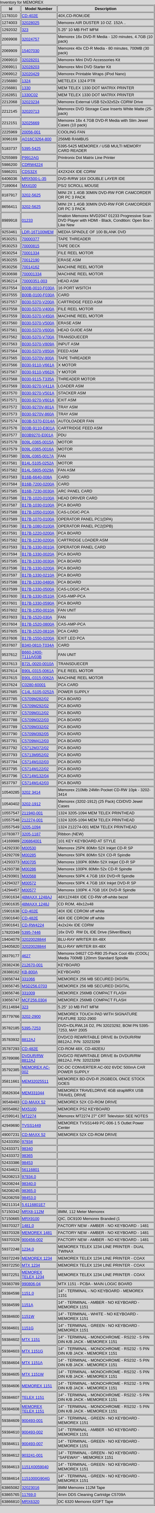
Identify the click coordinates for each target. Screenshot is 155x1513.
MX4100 (29, 185)
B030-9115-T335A (38, 379)
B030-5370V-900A (38, 358)
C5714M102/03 (35, 762)
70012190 (30, 260)
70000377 (30, 239)
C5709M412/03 (35, 741)
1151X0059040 (35, 1467)
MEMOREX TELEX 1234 (33, 1274)
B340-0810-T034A (38, 645)
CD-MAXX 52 (33, 1102)
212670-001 (32, 965)
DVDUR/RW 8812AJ (32, 1058)
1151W (28, 1316)
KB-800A (30, 972)
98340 (27, 1148)
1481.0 (28, 1225)
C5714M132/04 (35, 776)
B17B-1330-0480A (38, 582)
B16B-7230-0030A (38, 491)
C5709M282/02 (35, 699)
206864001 (32, 841)
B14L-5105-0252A (38, 463)
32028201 (30, 60)
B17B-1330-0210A (38, 575)
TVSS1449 (31, 1125)
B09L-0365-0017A (38, 456)
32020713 (30, 111)
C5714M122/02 (35, 769)
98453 (27, 1162)
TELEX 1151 (33, 1397)
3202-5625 (31, 195)
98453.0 (29, 1197)
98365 (27, 1155)
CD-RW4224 (33, 925)
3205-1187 (31, 834)
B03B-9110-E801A (38, 428)
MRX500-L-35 (34, 178)
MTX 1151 (31, 1339)
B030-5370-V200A (38, 302)
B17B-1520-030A (37, 617)
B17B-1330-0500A (38, 589)
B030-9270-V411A (38, 386)
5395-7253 (31, 1028)
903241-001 (32, 1455)
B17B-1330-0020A (38, 554)
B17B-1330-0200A (38, 568)
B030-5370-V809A (38, 344)
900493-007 (32, 1443)
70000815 (30, 246)
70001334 (30, 253)
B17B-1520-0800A (38, 624)
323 (25, 29)
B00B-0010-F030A (38, 288)
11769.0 (29, 1494)
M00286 (29, 869)
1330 (26, 88)
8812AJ (28, 1039)
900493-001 (32, 1420)
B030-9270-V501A (38, 393)
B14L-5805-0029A (38, 470)
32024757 (30, 39)
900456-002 (32, 1239)
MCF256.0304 (34, 1000)
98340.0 (29, 1183)
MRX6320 (30, 1501)
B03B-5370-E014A (38, 421)
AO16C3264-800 (37, 139)
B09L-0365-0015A (38, 442)
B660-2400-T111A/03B (32, 654)
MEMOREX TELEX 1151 (33, 1408)
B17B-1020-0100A (38, 498)
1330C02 (30, 95)
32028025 (30, 22)
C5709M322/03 (35, 720)
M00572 (29, 883)
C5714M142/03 (35, 783)
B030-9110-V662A (38, 372)
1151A (27, 1305)
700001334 (32, 274)
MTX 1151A (32, 1362)
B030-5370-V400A (38, 309)
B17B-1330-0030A (38, 561)
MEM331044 (33, 1093)
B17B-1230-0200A (38, 540)
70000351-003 (34, 281)
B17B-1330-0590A (38, 603)
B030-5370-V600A (38, 330)
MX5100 (29, 1109)
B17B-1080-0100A (38, 526)
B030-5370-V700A (38, 337)
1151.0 (28, 1293)
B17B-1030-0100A (38, 505)
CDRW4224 (32, 164)
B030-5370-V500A (38, 323)
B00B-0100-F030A (38, 295)
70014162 (30, 267)
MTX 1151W (33, 1374)
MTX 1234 (31, 1265)
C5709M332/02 (35, 727)
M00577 (29, 890)
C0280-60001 (34, 684)
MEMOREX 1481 (37, 1232)
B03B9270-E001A (37, 435)
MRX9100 (30, 1218)
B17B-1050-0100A (38, 512)
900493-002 (32, 1432)
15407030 (30, 50)
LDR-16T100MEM (38, 232)
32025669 (30, 123)
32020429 (30, 74)
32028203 (30, 67)
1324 (26, 81)
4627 (26, 956)
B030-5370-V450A (38, 316)
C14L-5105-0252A (38, 691)
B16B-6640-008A (37, 477)
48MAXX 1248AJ (37, 897)
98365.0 (29, 1190)
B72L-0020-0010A (38, 663)
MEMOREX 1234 (37, 1258)
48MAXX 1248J (35, 904)
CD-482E (30, 918)
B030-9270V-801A (38, 407)
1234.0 (28, 1249)
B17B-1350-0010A (38, 610)
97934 (27, 1141)
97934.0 (29, 1176)
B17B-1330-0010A (38, 547)
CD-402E (30, 15)
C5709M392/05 (35, 734)
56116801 (30, 1169)
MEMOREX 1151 (37, 1386)
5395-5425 (31, 148)
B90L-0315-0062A (38, 677)
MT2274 (29, 1116)
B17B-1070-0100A (38, 519)
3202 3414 (31, 792)
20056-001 (31, 132)
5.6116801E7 (33, 1204)
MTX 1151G (32, 1351)
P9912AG (30, 157)
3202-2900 (31, 1016)
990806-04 (31, 1284)
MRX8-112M (33, 1211)
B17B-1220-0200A (38, 533)
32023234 (30, 102)
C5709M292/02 (35, 706)
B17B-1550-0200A (38, 638)
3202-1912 (31, 804)
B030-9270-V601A (38, 400)
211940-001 (32, 813)
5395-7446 (31, 932)
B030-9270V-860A (38, 414)
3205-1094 (31, 827)
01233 (27, 220)
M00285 (29, 855)
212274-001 (32, 820)
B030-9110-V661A (38, 365)
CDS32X (29, 171)
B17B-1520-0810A (38, 631)
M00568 (29, 876)
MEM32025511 (35, 1081)
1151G (28, 1328)
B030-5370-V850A (38, 351)
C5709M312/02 (35, 713)
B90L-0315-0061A (38, 670)
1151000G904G (36, 1478)
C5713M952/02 (35, 755)
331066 (28, 979)
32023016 (30, 1487)
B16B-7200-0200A (38, 484)
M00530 (29, 848)
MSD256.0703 (34, 986)
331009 (28, 993)
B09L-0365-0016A (38, 449)
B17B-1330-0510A (38, 596)
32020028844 (34, 939)
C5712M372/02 (35, 748)
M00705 (29, 862)
